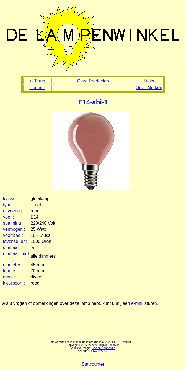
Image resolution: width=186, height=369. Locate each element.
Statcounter (93, 364)
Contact (37, 87)
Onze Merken (149, 87)
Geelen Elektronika (103, 348)
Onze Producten (93, 81)
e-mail (137, 303)
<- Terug (37, 81)
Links (149, 81)
